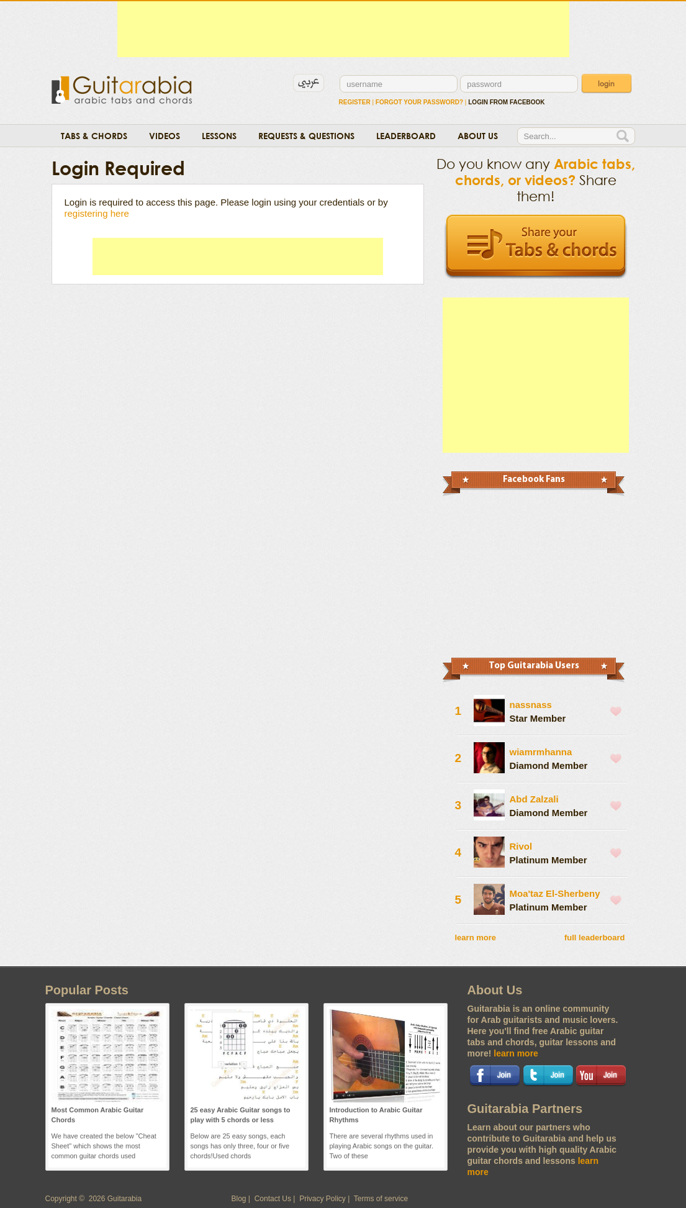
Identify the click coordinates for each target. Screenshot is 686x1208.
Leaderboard (406, 135)
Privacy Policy (322, 1198)
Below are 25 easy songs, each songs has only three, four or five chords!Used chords (240, 1146)
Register (355, 102)
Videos (164, 135)
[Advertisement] (343, 29)
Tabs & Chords (94, 135)
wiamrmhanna (541, 752)
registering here (97, 213)
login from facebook (506, 102)
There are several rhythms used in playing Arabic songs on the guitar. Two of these (382, 1146)
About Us (478, 135)
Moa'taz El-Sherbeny (555, 893)
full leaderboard (594, 937)
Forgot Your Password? (419, 102)
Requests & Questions (306, 135)
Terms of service (381, 1198)
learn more (475, 937)
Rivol (521, 846)
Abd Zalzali (534, 799)
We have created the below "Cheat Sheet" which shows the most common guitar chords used (104, 1146)
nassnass (531, 704)
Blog (239, 1198)
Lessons (219, 135)
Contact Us (273, 1198)
